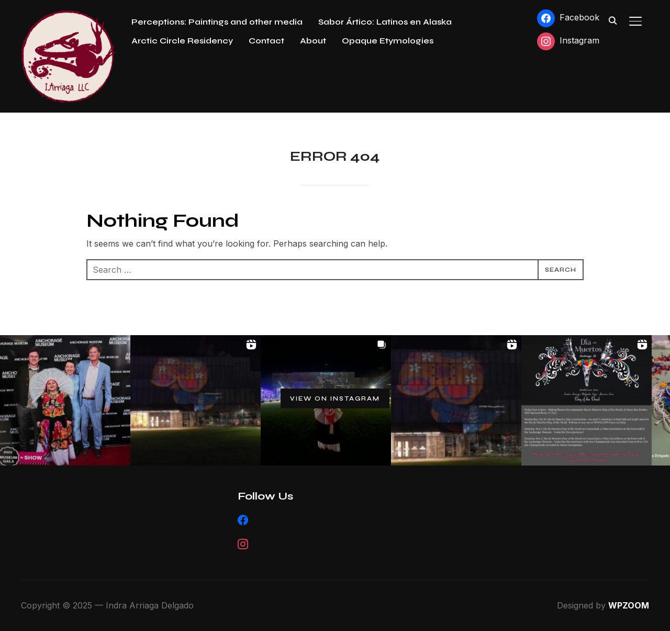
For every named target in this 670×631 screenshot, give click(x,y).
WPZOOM (628, 605)
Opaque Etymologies (387, 41)
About (313, 41)
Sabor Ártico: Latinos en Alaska (385, 22)
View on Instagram (335, 398)
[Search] (612, 19)
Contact (266, 41)
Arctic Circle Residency (182, 41)
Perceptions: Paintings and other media (217, 22)
